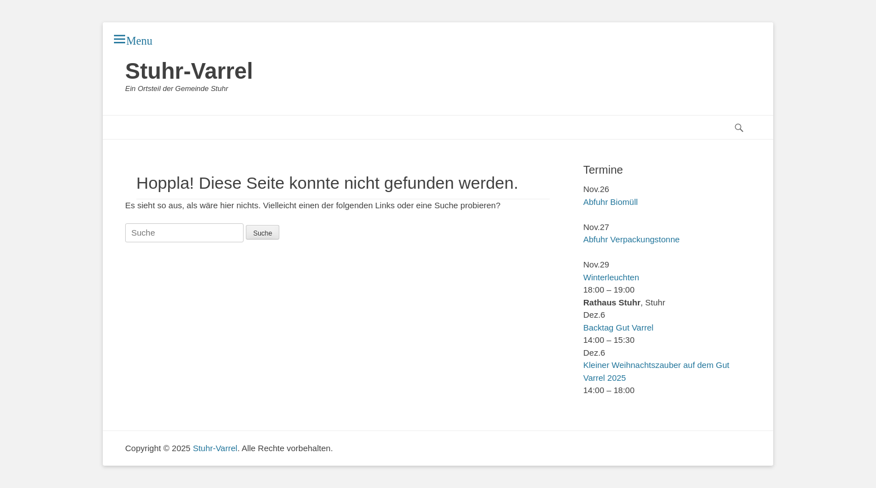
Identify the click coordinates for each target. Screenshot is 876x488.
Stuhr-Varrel (189, 71)
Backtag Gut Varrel (618, 327)
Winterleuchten (611, 277)
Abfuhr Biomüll (610, 202)
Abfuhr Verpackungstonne (631, 239)
